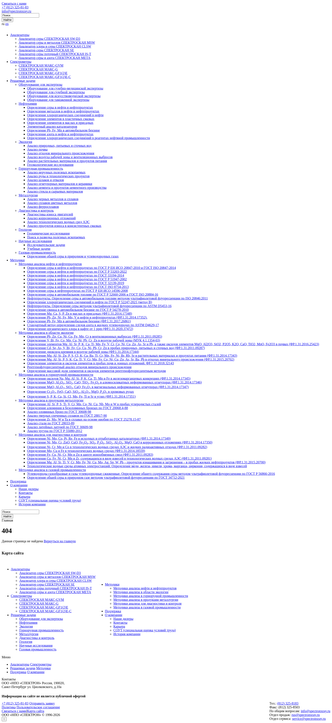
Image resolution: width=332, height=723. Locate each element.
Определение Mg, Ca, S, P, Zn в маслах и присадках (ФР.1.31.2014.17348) (79, 313)
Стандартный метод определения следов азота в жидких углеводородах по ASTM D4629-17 (93, 325)
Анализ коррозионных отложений (51, 218)
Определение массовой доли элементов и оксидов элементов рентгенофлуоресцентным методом (96, 371)
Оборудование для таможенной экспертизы (58, 100)
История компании (32, 504)
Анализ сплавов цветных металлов (52, 203)
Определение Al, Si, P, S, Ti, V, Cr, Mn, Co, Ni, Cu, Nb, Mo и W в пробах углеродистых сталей (94, 404)
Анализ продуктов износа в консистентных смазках (64, 226)
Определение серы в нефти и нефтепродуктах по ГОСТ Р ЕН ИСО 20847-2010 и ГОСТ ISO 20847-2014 (101, 268)
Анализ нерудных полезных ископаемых (56, 172)
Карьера (24, 496)
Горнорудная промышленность (41, 168)
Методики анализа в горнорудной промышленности (56, 374)
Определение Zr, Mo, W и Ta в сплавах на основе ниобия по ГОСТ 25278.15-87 (84, 419)
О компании (19, 485)
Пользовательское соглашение (38, 707)
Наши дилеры (29, 489)
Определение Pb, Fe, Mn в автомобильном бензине (63, 130)
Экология (25, 142)
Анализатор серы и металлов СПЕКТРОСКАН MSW (57, 42)
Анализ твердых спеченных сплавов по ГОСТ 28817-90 (67, 415)
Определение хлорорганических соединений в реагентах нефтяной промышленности (88, 138)
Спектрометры (20, 61)
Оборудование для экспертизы (40, 84)
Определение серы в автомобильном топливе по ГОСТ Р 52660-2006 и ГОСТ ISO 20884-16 (92, 294)
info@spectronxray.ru (16, 11)
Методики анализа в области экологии (46, 332)
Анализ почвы (37, 149)
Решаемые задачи (22, 81)
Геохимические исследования (48, 233)
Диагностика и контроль (36, 210)
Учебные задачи (38, 248)
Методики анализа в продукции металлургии (51, 400)
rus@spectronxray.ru (306, 715)
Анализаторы (19, 35)
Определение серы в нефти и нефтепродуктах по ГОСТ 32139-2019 (75, 283)
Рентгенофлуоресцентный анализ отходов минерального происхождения (79, 367)
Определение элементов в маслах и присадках (60, 122)
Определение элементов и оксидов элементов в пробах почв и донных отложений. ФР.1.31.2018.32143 (100, 363)
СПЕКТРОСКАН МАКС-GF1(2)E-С (45, 77)
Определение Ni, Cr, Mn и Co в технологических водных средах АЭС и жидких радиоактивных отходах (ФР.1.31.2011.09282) (117, 447)
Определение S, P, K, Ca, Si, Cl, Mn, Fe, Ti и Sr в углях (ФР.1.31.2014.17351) (81, 396)
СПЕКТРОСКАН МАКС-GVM (41, 65)
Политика (9, 707)
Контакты (26, 493)
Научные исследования (35, 241)
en (6, 24)
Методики (17, 260)
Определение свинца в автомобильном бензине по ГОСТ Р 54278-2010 (78, 310)
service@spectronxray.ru (309, 718)
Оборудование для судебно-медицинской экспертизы (65, 88)
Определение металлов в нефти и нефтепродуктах (63, 111)
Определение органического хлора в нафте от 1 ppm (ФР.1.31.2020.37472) (80, 329)
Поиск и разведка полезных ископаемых (56, 237)
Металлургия (28, 195)
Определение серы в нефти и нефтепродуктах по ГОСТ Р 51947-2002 (77, 279)
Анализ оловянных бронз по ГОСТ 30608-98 (59, 412)
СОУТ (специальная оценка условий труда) (50, 500)
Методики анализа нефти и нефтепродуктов (50, 264)
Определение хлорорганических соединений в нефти (65, 115)
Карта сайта (35, 711)
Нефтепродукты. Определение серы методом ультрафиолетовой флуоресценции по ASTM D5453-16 (99, 306)
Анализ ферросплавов (43, 206)
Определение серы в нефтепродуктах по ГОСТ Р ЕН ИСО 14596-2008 (77, 290)
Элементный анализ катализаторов (52, 126)
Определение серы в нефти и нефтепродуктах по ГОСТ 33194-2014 (75, 275)
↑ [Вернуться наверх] (4, 719)
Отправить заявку (42, 703)
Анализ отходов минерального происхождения (60, 153)
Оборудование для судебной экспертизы (56, 92)
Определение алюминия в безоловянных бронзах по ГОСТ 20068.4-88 (77, 408)
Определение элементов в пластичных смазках (60, 119)
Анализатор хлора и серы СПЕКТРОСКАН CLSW (55, 46)
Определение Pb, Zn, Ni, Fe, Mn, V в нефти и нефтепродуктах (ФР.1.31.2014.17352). (87, 317)
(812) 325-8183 (287, 703)
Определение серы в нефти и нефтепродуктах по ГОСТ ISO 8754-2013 (78, 287)
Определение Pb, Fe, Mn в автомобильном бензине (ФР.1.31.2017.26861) (79, 321)
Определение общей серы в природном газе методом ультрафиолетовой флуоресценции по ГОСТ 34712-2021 (106, 477)
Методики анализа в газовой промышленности (52, 470)
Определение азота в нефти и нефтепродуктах (60, 134)
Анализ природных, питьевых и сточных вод (59, 145)
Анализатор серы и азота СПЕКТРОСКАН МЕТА (54, 58)
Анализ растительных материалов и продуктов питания (67, 161)
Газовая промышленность (37, 252)
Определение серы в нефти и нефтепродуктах (60, 107)
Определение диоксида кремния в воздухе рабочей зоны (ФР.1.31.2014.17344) (83, 352)
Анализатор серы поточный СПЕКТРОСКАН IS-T (55, 54)
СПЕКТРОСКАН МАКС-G (38, 69)
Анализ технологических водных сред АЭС (58, 222)
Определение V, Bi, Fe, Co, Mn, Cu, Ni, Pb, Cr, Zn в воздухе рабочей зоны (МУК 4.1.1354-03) (93, 340)
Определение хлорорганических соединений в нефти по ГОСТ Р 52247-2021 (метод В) (89, 302)
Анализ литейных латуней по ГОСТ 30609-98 (60, 427)
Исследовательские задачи (46, 245)
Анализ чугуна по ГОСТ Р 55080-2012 (54, 431)
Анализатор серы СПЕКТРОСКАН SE (46, 50)
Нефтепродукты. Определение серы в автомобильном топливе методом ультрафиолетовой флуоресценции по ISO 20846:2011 (117, 298)
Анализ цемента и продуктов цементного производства (67, 187)
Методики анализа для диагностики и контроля (53, 434)
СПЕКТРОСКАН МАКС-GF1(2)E (43, 73)
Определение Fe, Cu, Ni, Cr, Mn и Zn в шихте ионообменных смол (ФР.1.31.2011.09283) (90, 454)
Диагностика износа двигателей (50, 214)
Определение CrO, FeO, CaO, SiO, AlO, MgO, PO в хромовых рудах (80, 391)
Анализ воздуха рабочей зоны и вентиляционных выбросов (70, 157)
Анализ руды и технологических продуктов (58, 176)
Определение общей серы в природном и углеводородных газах (73, 256)
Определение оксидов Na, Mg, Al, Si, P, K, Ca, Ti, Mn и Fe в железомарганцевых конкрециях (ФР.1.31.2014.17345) (108, 378)
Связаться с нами (14, 3)
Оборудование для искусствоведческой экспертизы (64, 96)
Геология (25, 229)
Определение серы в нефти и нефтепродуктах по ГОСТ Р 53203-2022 (77, 271)
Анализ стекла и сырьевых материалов (55, 191)
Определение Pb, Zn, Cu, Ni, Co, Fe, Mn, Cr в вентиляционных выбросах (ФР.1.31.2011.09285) (94, 336)
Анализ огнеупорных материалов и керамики (59, 184)
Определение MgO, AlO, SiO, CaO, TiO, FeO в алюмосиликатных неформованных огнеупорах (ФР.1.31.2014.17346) (114, 382)
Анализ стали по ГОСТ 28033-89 (50, 423)
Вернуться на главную (60, 541)
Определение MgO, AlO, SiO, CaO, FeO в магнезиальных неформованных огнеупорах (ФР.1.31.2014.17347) (108, 387)
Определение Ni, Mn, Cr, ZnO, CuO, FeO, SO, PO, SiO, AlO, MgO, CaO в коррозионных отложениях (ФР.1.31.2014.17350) (119, 442)
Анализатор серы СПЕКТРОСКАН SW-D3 (49, 39)
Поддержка (18, 481)
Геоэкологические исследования (50, 164)
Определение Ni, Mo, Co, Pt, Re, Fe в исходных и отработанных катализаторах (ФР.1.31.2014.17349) (99, 438)
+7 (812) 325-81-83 (15, 7)
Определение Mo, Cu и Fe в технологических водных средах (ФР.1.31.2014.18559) (86, 451)
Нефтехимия (28, 103)
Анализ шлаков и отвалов (45, 180)
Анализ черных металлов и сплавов (52, 199)
